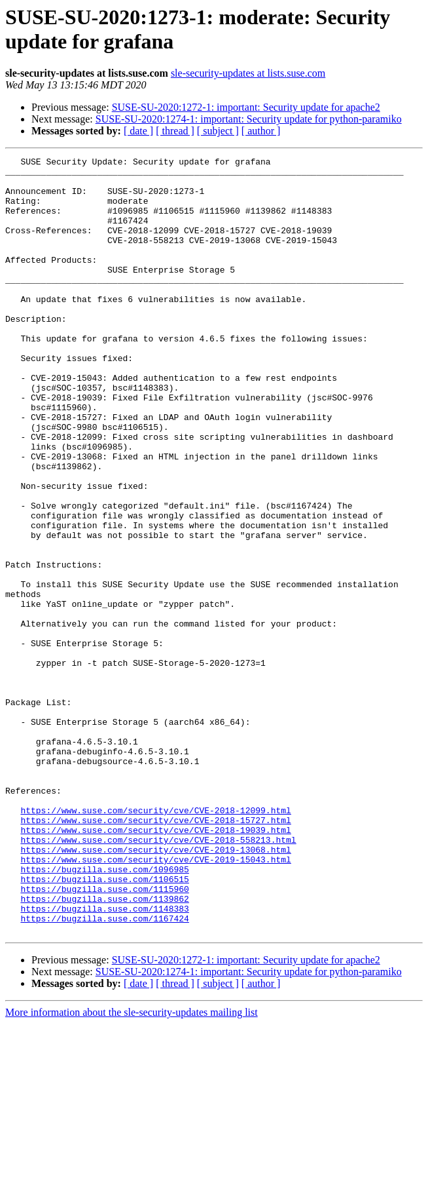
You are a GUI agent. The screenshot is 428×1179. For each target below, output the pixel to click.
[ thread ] (175, 130)
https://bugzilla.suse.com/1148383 (104, 1060)
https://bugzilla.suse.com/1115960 (104, 1036)
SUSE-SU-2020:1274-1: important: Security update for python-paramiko (249, 119)
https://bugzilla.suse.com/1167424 (104, 1071)
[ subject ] (218, 130)
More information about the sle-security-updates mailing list (131, 1167)
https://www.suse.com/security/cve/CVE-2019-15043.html (155, 1001)
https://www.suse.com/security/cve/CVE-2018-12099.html (155, 942)
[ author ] (261, 130)
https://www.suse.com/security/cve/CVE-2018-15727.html (155, 953)
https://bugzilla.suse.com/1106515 (104, 1024)
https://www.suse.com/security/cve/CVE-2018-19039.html (155, 965)
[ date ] (138, 130)
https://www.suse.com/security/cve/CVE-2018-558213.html (158, 977)
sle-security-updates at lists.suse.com (248, 73)
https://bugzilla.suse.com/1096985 (104, 1012)
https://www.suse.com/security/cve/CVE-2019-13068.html (155, 989)
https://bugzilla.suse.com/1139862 (104, 1048)
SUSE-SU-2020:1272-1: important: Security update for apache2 (246, 107)
